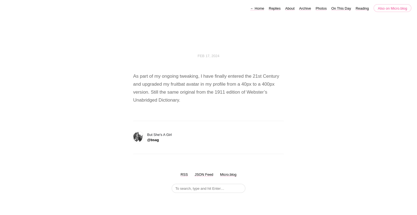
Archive (305, 8)
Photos (321, 8)
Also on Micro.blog (392, 8)
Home (257, 8)
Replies (275, 8)
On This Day (341, 8)
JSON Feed (204, 174)
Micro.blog (228, 174)
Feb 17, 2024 (208, 56)
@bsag (153, 140)
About (290, 8)
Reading (362, 8)
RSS (184, 174)
